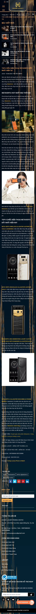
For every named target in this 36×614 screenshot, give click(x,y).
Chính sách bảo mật (8, 542)
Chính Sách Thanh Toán (9, 554)
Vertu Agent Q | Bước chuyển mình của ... (21, 43)
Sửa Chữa (5, 564)
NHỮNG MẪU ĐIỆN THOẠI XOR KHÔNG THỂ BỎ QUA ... (20, 60)
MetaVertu (8, 101)
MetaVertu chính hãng (13, 425)
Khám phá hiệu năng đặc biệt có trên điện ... (22, 35)
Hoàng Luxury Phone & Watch (16, 461)
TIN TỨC (12, 14)
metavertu (11, 474)
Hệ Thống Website (8, 570)
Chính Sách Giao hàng (9, 548)
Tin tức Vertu (21, 14)
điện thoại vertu (8, 477)
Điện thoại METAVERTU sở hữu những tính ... (20, 52)
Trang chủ (5, 14)
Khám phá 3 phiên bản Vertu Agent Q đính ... (21, 27)
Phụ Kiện (4, 567)
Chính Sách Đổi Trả (8, 545)
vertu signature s (22, 474)
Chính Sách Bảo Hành (8, 551)
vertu (4, 474)
